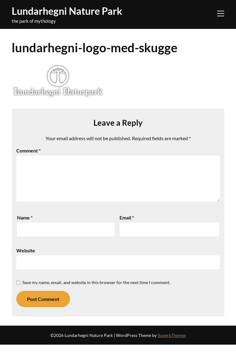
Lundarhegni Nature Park (67, 11)
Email (127, 225)
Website (25, 258)
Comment (28, 150)
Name (25, 225)
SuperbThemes (172, 342)
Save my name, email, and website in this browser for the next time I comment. (96, 289)
